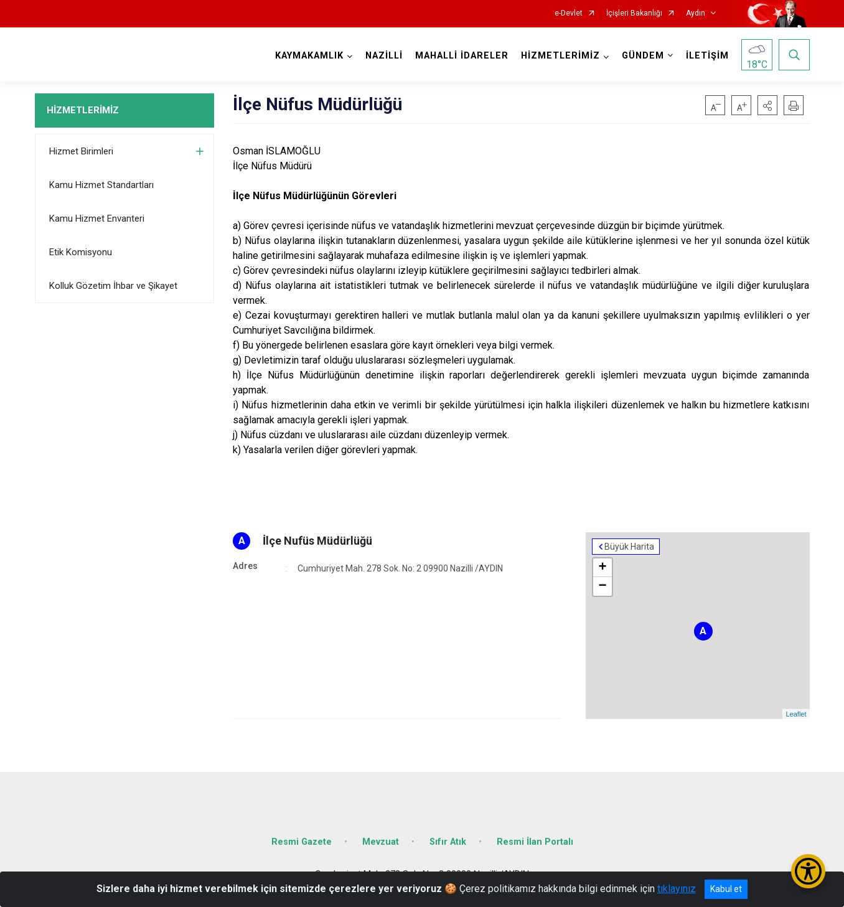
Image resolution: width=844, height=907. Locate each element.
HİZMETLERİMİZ (83, 110)
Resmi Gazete (301, 842)
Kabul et (726, 889)
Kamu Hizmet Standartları (101, 184)
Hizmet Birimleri (81, 151)
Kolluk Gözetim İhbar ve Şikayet (113, 285)
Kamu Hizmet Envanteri (96, 218)
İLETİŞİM (707, 55)
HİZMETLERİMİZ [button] (560, 55)
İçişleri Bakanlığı (634, 13)
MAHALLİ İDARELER (462, 55)
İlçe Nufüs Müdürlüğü (317, 540)
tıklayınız (676, 889)
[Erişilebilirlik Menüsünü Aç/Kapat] (808, 871)
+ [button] (602, 567)
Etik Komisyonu (80, 252)
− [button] (602, 586)
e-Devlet (569, 13)
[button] (767, 105)
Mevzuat (380, 842)
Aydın (695, 13)
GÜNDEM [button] (643, 55)
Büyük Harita (629, 547)
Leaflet (795, 714)
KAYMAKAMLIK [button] (309, 55)
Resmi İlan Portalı (535, 842)
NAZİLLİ (384, 55)
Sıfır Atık (447, 842)
